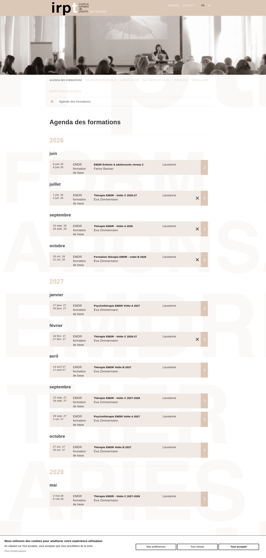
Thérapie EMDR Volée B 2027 (112, 367)
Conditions (180, 80)
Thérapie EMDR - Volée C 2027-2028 (117, 398)
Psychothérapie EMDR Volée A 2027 (117, 305)
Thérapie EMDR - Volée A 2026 (113, 226)
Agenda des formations (66, 80)
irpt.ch (79, 9)
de (209, 5)
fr (203, 5)
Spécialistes (200, 80)
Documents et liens (155, 80)
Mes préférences (155, 546)
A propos (173, 5)
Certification (129, 80)
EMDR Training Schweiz (65, 91)
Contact (188, 5)
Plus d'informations (15, 551)
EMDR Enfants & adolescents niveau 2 (119, 164)
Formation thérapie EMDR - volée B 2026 (120, 256)
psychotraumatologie (101, 80)
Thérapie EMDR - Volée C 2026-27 (115, 195)
